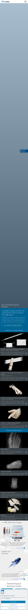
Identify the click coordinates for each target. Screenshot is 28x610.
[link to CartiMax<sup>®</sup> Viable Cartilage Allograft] (14, 425)
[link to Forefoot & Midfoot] (14, 473)
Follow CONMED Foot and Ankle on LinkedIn (12, 325)
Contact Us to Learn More (23, 151)
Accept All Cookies (13, 601)
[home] (6, 1)
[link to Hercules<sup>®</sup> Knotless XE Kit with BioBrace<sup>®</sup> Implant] (14, 376)
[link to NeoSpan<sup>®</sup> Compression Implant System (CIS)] (14, 401)
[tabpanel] (14, 380)
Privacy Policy (8, 598)
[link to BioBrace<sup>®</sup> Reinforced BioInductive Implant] (14, 352)
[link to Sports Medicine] (14, 451)
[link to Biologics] (14, 517)
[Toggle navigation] (25, 1)
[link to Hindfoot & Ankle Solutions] (14, 494)
